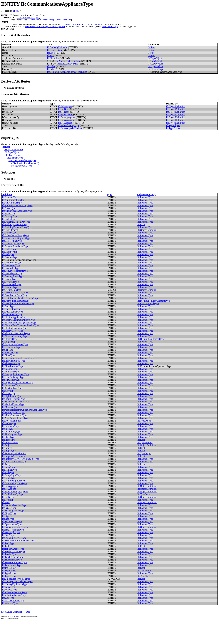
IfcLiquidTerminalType (13, 402)
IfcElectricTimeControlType (16, 337)
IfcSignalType (9, 517)
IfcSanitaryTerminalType (14, 509)
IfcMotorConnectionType (14, 419)
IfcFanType (7, 353)
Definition (7, 198)
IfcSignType (8, 519)
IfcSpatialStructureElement (15, 530)
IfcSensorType (9, 511)
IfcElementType (110, 29)
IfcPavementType (10, 429)
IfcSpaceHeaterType (12, 528)
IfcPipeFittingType (11, 435)
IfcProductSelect (10, 446)
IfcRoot (151, 51)
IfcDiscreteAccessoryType (15, 296)
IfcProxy (6, 468)
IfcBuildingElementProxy (14, 228)
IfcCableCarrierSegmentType (16, 241)
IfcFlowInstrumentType (13, 364)
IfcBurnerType (9, 236)
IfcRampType (8, 481)
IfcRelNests (64, 112)
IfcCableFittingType (12, 244)
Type (109, 198)
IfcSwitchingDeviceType (14, 541)
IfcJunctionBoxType (12, 391)
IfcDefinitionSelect (11, 293)
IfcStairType (8, 538)
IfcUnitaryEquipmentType (15, 588)
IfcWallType (8, 601)
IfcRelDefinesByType (68, 129)
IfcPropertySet (9, 454)
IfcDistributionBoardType (14, 299)
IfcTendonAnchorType (13, 552)
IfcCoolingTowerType (13, 280)
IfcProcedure (8, 443)
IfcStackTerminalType (13, 533)
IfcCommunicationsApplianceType (27, 16)
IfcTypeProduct (155, 67)
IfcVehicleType (9, 593)
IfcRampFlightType (11, 479)
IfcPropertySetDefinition (68, 64)
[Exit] (27, 615)
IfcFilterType (8, 359)
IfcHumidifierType (11, 383)
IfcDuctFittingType (11, 312)
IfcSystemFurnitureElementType (18, 544)
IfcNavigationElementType (15, 421)
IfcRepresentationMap (67, 67)
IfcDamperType (9, 290)
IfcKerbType (8, 394)
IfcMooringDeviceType (13, 416)
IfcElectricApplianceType (14, 320)
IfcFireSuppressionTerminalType (18, 361)
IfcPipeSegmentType (12, 438)
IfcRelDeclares (65, 118)
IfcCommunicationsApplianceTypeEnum (51, 21)
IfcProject (7, 449)
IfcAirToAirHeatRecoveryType (17, 209)
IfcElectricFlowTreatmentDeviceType (20, 329)
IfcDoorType (8, 310)
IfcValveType (8, 590)
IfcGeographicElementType (15, 378)
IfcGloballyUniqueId (57, 51)
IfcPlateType (8, 440)
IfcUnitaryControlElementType (17, 585)
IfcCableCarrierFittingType (15, 239)
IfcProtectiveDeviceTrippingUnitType (20, 462)
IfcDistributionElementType (22, 164)
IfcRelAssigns (65, 110)
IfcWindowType (10, 607)
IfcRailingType (9, 473)
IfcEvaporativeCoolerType (15, 348)
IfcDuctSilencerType (12, 318)
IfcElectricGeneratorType (14, 331)
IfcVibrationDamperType (14, 596)
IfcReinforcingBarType (13, 484)
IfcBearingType (9, 220)
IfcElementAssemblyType (14, 340)
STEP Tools (13, 620)
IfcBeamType (8, 217)
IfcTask (5, 549)
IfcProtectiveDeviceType (14, 465)
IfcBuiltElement (10, 233)
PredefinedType (19, 21)
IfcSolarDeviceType (12, 525)
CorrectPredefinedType (23, 27)
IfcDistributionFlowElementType (26, 166)
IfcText (50, 59)
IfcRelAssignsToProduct (70, 132)
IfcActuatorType (10, 201)
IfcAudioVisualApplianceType (17, 214)
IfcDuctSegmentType (12, 315)
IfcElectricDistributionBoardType (18, 323)
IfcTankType (8, 547)
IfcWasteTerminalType (13, 604)
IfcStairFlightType (11, 536)
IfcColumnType (9, 261)
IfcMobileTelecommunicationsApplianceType (24, 413)
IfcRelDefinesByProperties (15, 495)
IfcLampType (8, 397)
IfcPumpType (8, 470)
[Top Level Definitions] (12, 615)
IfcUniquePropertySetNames (16, 582)
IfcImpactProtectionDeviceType (17, 386)
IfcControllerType (11, 271)
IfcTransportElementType (14, 566)
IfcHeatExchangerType (13, 380)
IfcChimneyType (10, 255)
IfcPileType (7, 432)
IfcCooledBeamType (12, 277)
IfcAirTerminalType (12, 206)
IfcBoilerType (9, 222)
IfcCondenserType (11, 269)
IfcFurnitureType (10, 375)
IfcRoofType (8, 503)
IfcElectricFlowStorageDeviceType (19, 326)
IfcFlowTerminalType (28, 18)
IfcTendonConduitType (13, 555)
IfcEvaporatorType (11, 350)
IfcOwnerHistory (55, 53)
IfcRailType (8, 476)
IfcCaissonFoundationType (15, 250)
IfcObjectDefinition (175, 110)
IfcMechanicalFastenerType (15, 405)
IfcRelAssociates (66, 126)
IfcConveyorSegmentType (15, 274)
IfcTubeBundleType (12, 568)
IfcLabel (51, 56)
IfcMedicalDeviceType (13, 408)
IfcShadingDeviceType (13, 514)
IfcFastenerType (10, 356)
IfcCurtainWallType (11, 288)
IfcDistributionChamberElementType (20, 301)
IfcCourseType (9, 282)
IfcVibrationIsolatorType (14, 598)
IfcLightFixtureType (12, 399)
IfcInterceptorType (11, 389)
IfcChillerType (9, 252)
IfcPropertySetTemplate (13, 459)
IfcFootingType (9, 372)
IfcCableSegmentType (13, 247)
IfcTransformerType (12, 563)
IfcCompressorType (11, 266)
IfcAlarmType (9, 211)
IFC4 (15, 11)
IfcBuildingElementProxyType (17, 231)
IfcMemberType (10, 410)
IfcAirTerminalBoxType (14, 203)
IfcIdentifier (53, 62)
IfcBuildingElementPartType (16, 225)
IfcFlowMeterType (11, 367)
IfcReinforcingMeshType (14, 487)
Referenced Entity (146, 198)
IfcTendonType (9, 558)
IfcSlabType (8, 522)
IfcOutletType (9, 427)
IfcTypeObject (155, 62)
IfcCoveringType (10, 285)
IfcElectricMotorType (12, 334)
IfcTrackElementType (12, 560)
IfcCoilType (8, 258)
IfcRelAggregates (66, 121)
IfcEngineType (9, 345)
